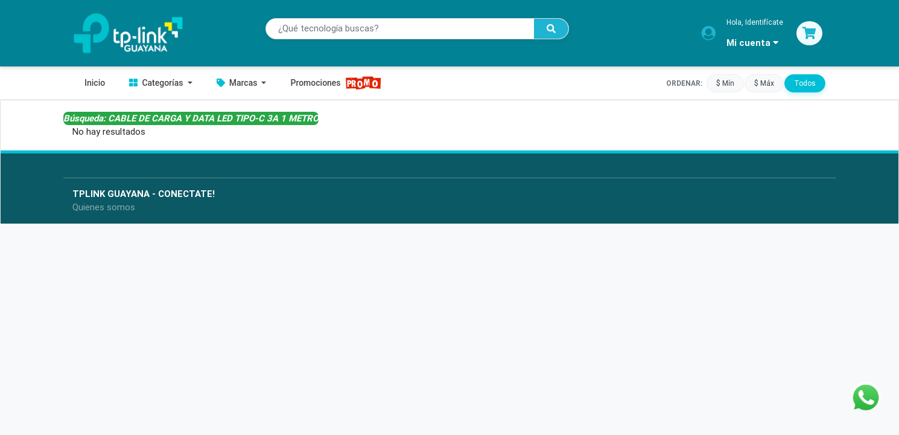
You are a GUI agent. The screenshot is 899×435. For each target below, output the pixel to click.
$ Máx (764, 83)
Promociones (335, 83)
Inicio (94, 83)
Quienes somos (103, 207)
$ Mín (725, 83)
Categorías (157, 83)
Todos (805, 83)
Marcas (238, 83)
